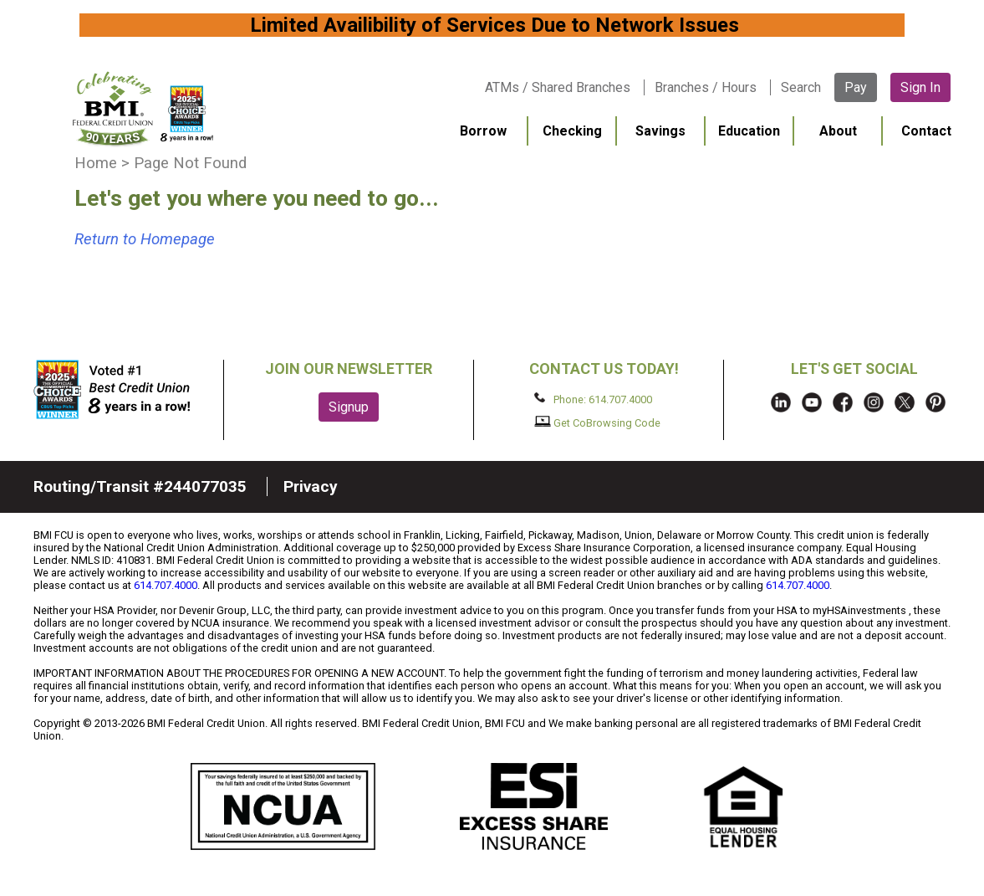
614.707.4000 (165, 585)
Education (749, 131)
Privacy (310, 486)
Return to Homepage (144, 239)
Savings (660, 131)
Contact (926, 131)
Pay (855, 87)
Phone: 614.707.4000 (593, 399)
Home (95, 163)
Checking (572, 131)
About (838, 131)
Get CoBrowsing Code (597, 422)
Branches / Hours (706, 87)
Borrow (483, 131)
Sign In (920, 87)
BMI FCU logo (142, 108)
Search (801, 87)
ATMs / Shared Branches (557, 87)
